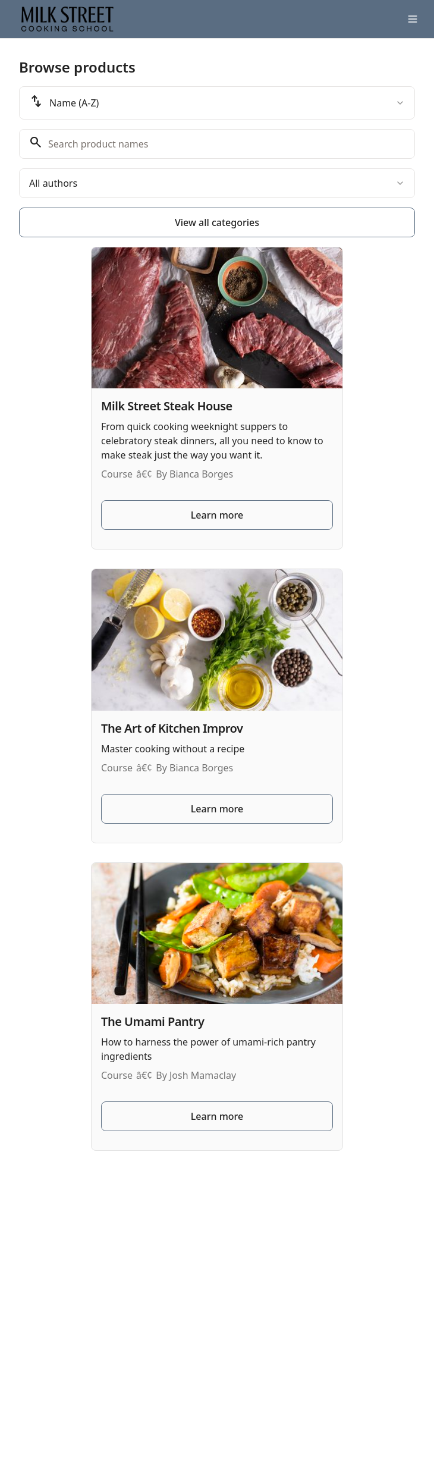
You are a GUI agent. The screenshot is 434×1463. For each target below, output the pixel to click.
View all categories (217, 222)
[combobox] (217, 103)
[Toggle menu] (412, 19)
